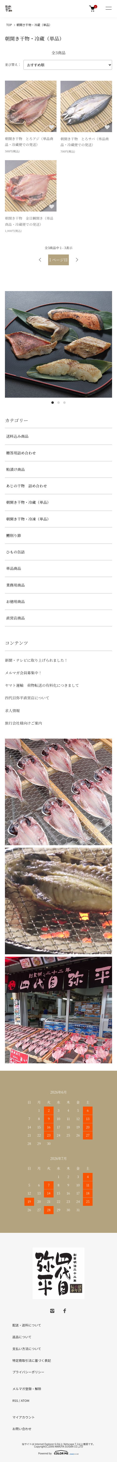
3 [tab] (64, 402)
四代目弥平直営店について (27, 697)
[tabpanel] (58, 344)
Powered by (58, 1452)
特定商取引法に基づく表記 (31, 1360)
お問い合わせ (22, 1428)
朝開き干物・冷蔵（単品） (34, 25)
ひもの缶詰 (15, 551)
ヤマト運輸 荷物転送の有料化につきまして (42, 685)
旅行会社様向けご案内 (23, 723)
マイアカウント (23, 1417)
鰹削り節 (13, 535)
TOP (9, 25)
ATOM (25, 1400)
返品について (22, 1337)
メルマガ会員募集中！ (23, 672)
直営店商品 (15, 617)
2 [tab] (58, 402)
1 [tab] (52, 402)
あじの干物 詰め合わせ (26, 485)
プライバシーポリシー (28, 1372)
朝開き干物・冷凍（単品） (28, 518)
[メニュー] (108, 8)
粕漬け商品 (15, 469)
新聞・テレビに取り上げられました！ (36, 660)
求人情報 (12, 710)
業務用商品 (15, 585)
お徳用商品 (15, 601)
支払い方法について (26, 1348)
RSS (15, 1400)
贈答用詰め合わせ (21, 452)
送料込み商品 (17, 436)
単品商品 (13, 568)
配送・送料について (26, 1325)
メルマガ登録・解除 (26, 1388)
